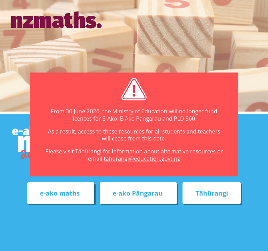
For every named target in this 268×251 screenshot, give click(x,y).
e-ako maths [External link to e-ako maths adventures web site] (60, 193)
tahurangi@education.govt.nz (142, 158)
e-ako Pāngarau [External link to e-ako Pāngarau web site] (138, 193)
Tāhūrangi (88, 151)
